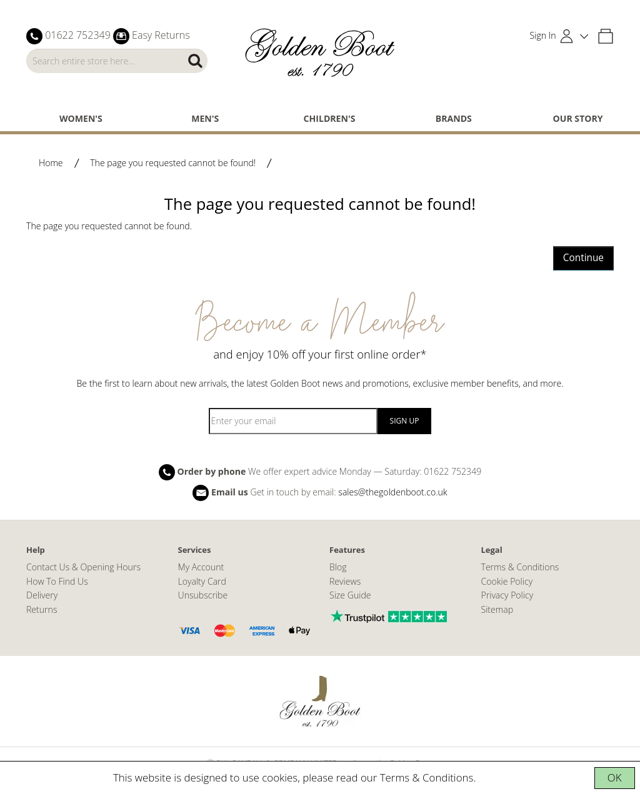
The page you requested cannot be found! (173, 163)
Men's (205, 118)
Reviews (345, 581)
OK (615, 777)
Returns (41, 609)
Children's (330, 118)
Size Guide (350, 595)
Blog (338, 567)
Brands (454, 118)
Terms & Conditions (427, 777)
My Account (201, 567)
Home (51, 163)
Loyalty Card (202, 581)
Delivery (42, 595)
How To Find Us (57, 581)
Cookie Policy (507, 581)
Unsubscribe (203, 595)
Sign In (543, 35)
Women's (80, 118)
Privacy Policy (507, 595)
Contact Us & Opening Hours (83, 567)
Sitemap (497, 609)
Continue (583, 257)
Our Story (578, 118)
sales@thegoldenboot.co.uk (392, 492)
